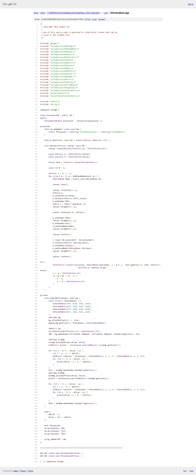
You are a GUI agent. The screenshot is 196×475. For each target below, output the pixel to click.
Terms (30, 471)
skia (36, 12)
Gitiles (15, 471)
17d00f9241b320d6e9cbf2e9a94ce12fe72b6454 (73, 12)
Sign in (190, 4)
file (87, 19)
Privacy (23, 471)
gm (106, 12)
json (191, 471)
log (94, 19)
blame (101, 19)
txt (185, 471)
